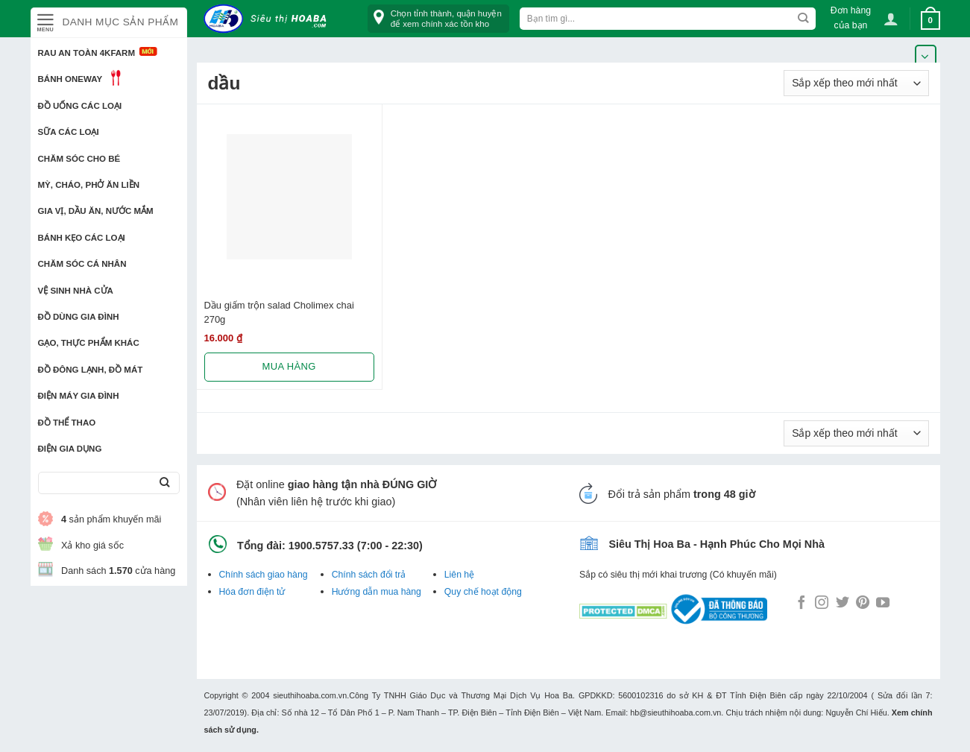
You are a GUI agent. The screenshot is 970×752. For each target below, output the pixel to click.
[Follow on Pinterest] (862, 603)
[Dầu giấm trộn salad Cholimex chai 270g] (289, 196)
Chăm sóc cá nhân (82, 263)
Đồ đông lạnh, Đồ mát (90, 369)
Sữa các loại (68, 131)
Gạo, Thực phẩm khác (88, 342)
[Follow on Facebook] (801, 603)
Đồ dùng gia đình (78, 316)
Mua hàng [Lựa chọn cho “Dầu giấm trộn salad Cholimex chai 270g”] (289, 366)
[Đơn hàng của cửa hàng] (856, 83)
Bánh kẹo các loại (81, 237)
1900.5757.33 (321, 546)
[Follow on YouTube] (882, 603)
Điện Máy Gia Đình (78, 395)
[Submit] (165, 483)
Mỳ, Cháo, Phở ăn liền (89, 184)
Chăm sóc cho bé (79, 158)
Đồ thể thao (67, 422)
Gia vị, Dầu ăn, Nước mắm (96, 210)
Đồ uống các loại (80, 105)
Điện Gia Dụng (70, 448)
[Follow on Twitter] (842, 603)
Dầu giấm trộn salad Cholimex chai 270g (279, 312)
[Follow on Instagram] (821, 603)
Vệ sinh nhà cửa (75, 290)
